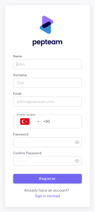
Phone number (26, 114)
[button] (28, 121)
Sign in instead (47, 196)
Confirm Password (27, 153)
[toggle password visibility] (77, 142)
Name (17, 56)
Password (20, 134)
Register (47, 179)
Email (17, 94)
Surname (20, 75)
